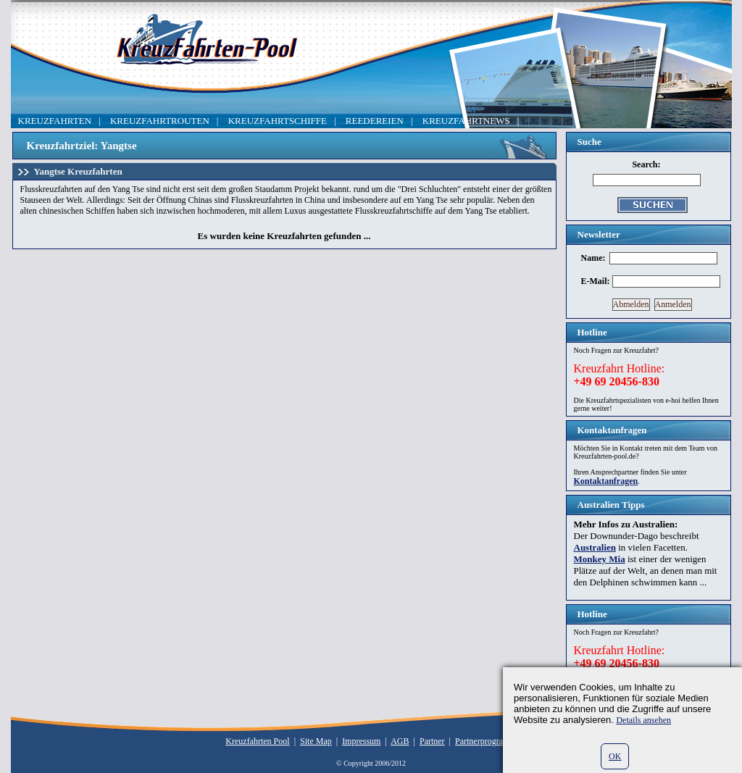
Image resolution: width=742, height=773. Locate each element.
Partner (432, 741)
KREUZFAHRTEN (55, 120)
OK (615, 756)
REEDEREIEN (375, 120)
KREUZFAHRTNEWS (466, 120)
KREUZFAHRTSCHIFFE (277, 120)
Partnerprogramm (486, 741)
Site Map (316, 741)
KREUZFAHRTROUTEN (159, 120)
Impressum (361, 741)
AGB (400, 741)
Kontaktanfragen (606, 481)
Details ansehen (643, 720)
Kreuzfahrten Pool (257, 741)
